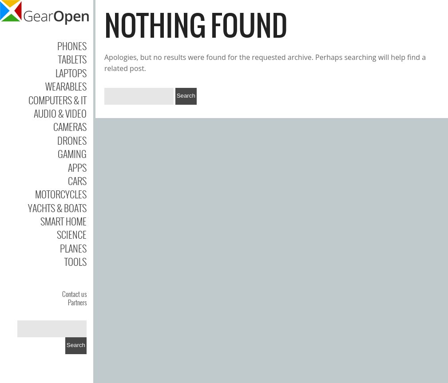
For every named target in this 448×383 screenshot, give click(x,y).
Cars (77, 181)
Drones (72, 140)
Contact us (74, 294)
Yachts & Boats (57, 208)
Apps (77, 167)
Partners (77, 302)
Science (72, 234)
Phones (72, 46)
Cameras (70, 126)
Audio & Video (60, 113)
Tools (75, 261)
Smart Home (63, 221)
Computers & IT (57, 100)
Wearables (66, 86)
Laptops (71, 73)
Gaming (72, 153)
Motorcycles (61, 194)
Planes (73, 248)
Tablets (72, 59)
